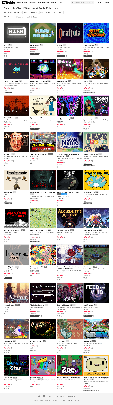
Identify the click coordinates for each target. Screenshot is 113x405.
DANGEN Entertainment (91, 234)
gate (5, 382)
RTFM (6, 45)
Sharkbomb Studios (89, 122)
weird (60, 12)
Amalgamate (8, 192)
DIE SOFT (60, 160)
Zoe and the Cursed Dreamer (67, 377)
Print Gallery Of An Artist (38, 230)
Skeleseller (87, 341)
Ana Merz (33, 122)
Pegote (86, 81)
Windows (20, 17)
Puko (31, 309)
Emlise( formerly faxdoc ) (11, 85)
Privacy (70, 400)
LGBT (54, 12)
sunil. (5, 196)
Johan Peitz (33, 382)
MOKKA (6, 307)
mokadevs (60, 273)
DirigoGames (7, 234)
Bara (25, 12)
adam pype (7, 158)
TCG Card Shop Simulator (39, 154)
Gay (41, 12)
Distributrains (88, 267)
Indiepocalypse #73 (63, 118)
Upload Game (43, 2)
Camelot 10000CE (36, 341)
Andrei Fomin (61, 85)
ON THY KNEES (9, 118)
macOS (28, 17)
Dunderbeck (8, 341)
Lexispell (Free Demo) (91, 154)
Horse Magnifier (9, 267)
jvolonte (86, 85)
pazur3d (32, 85)
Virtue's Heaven (9, 305)
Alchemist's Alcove (63, 230)
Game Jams (32, 2)
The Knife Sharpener (37, 305)
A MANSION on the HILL (12, 230)
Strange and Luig (89, 192)
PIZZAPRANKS (61, 122)
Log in (99, 2)
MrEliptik (86, 158)
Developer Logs (56, 2)
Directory (55, 400)
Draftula (59, 45)
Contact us (71, 396)
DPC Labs (6, 49)
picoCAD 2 (34, 377)
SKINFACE (7, 154)
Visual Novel (17, 12)
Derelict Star (8, 377)
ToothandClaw (8, 122)
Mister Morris (87, 49)
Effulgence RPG (62, 81)
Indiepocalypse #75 (36, 267)
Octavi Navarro (61, 198)
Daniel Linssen (34, 234)
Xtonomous (87, 345)
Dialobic (86, 196)
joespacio (33, 47)
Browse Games (22, 2)
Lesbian (48, 12)
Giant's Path (61, 341)
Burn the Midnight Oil (64, 305)
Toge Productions (62, 345)
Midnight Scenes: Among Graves (68, 192)
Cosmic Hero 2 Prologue (38, 81)
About (50, 396)
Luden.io (86, 383)
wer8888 (6, 271)
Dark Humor (34, 12)
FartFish (59, 234)
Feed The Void (88, 305)
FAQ (56, 396)
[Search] (92, 2)
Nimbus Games (34, 198)
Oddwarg (86, 271)
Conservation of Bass (11, 81)
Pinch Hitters (34, 45)
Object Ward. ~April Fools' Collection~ (37, 8)
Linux (35, 17)
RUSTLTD (6, 345)
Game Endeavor (61, 382)
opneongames (34, 156)
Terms (63, 400)
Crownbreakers (89, 118)
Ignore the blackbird (37, 118)
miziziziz (32, 343)
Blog (62, 396)
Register (107, 2)
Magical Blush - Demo (91, 230)
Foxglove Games (61, 309)
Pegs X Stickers (89, 45)
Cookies (77, 400)
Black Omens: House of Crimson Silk (42, 192)
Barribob (86, 309)
